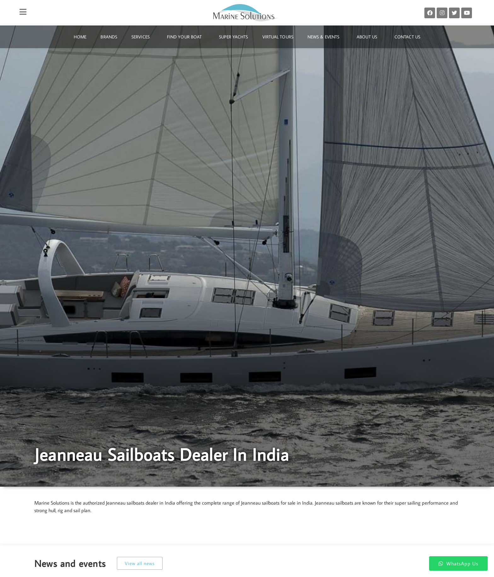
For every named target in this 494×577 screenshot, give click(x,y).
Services (142, 37)
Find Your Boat (186, 37)
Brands (109, 37)
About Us (368, 37)
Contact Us (407, 37)
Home (80, 37)
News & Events (324, 37)
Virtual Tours (277, 37)
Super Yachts (233, 37)
